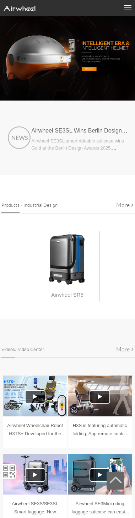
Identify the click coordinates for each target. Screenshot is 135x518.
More (125, 205)
